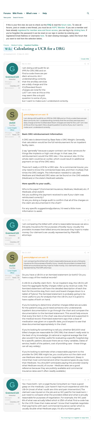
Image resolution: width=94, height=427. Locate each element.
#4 (88, 252)
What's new (31, 13)
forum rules (66, 25)
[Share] (85, 64)
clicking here (79, 30)
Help (45, 13)
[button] (24, 13)
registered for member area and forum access (38, 30)
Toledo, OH (15, 135)
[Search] (87, 13)
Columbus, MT (14, 86)
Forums (7, 13)
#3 (88, 220)
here (42, 36)
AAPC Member (58, 28)
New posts (7, 17)
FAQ (49, 25)
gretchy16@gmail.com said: (35, 115)
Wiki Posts (18, 13)
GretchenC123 (10, 54)
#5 (88, 380)
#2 (88, 110)
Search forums (18, 17)
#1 (88, 64)
